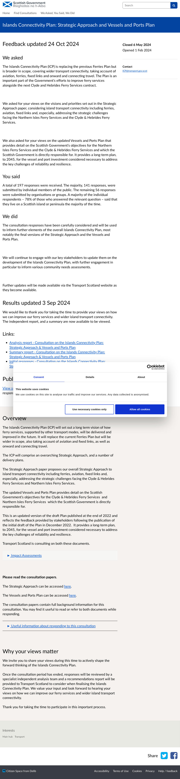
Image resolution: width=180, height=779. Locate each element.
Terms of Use (121, 771)
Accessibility (101, 771)
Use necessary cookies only (89, 409)
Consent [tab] (39, 376)
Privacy (150, 771)
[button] (60, 555)
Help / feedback (167, 771)
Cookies (137, 771)
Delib (33, 771)
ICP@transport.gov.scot (135, 70)
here (67, 586)
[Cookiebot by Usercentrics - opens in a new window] (149, 367)
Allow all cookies (140, 409)
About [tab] (141, 376)
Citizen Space (14, 771)
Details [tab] (90, 376)
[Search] (173, 5)
